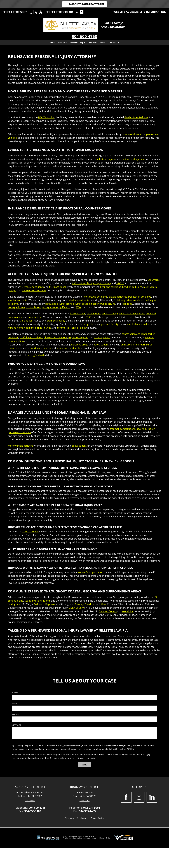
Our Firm (62, 42)
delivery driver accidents (130, 300)
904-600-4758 (84, 36)
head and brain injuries (132, 313)
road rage (126, 303)
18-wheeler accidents (32, 286)
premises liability (56, 320)
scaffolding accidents (31, 337)
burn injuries (94, 313)
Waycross (50, 604)
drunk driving (73, 303)
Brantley (79, 604)
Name (15, 692)
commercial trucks (132, 134)
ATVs (78, 307)
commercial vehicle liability (72, 327)
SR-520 (120, 283)
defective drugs (79, 344)
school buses (33, 307)
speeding (87, 303)
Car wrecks (153, 279)
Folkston (38, 604)
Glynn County (76, 607)
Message (16, 725)
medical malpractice (138, 324)
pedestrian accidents (139, 296)
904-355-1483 (32, 811)
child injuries (44, 327)
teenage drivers (16, 307)
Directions (30, 800)
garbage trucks (50, 307)
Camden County (108, 611)
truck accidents (57, 286)
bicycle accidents (118, 296)
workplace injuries (41, 348)
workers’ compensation (90, 572)
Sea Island (30, 600)
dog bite (88, 324)
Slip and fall (26, 320)
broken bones (77, 313)
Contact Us (113, 42)
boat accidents (80, 445)
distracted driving (55, 303)
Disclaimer (82, 818)
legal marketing (84, 838)
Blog (102, 42)
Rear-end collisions (110, 286)
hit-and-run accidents (68, 348)
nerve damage (110, 313)
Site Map (69, 818)
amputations (35, 317)
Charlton (90, 604)
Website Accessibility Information (139, 12)
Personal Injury (78, 42)
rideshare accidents (78, 300)
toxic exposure (102, 337)
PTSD (88, 317)
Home (52, 42)
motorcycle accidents (95, 296)
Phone (15, 714)
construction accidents (134, 333)
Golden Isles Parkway (136, 117)
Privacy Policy (97, 818)
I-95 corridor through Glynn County (91, 283)
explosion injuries (78, 337)
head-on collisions (132, 286)
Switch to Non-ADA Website (86, 4)
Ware (103, 604)
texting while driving (104, 303)
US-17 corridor (46, 117)
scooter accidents (17, 300)
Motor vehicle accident (20, 445)
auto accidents (102, 344)
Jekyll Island (43, 600)
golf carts (65, 307)
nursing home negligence (22, 327)
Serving (93, 42)
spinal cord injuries (133, 159)
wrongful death (36, 355)
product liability (109, 324)
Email (15, 703)
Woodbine (127, 611)
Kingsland (16, 604)
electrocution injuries (55, 337)
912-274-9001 (91, 807)
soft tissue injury (106, 159)
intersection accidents (34, 290)
